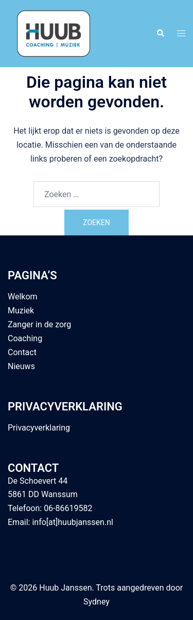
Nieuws (21, 366)
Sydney (96, 602)
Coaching (25, 338)
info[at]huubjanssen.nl (72, 522)
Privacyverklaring (39, 428)
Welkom (23, 296)
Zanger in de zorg (39, 324)
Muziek (21, 310)
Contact (22, 352)
